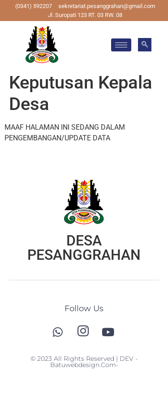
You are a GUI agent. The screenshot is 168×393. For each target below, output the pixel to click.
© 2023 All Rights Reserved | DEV (82, 359)
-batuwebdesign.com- (94, 362)
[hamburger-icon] (121, 44)
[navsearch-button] (144, 44)
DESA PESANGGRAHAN (84, 247)
